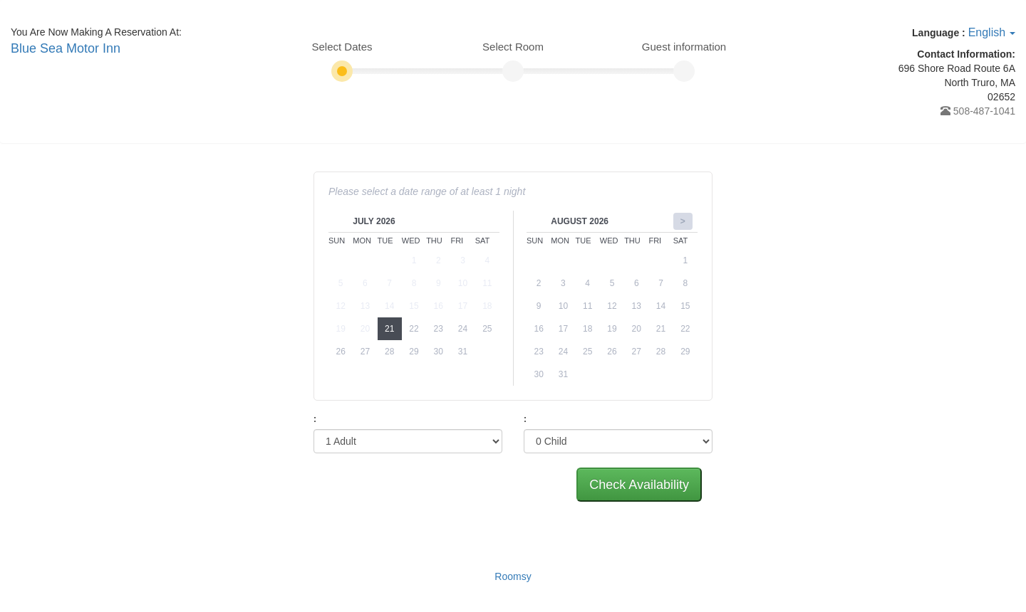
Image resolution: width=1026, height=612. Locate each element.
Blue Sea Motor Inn (65, 48)
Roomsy (512, 576)
